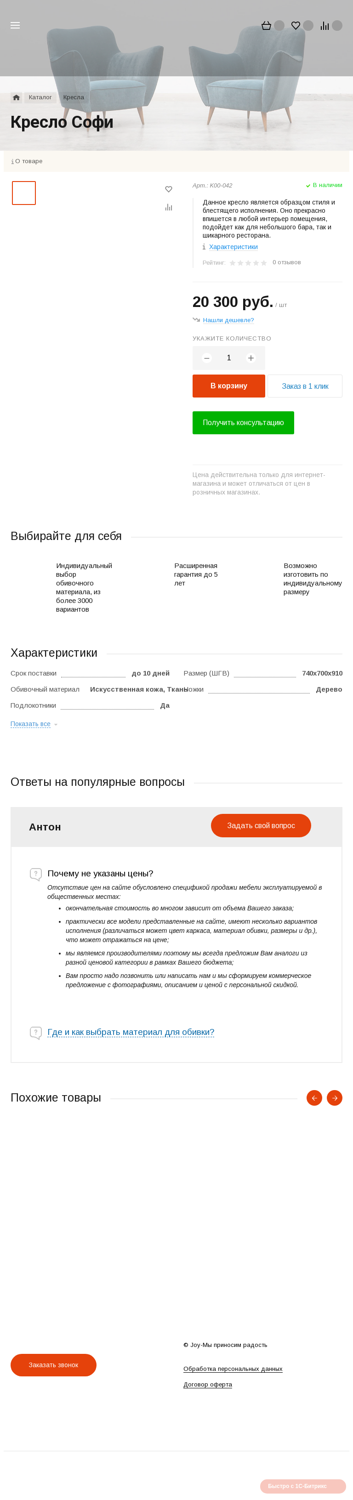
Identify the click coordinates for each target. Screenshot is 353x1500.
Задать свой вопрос (261, 826)
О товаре (28, 161)
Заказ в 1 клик (305, 386)
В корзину (229, 386)
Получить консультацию (243, 422)
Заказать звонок (53, 1365)
